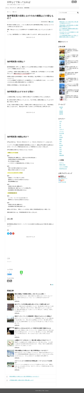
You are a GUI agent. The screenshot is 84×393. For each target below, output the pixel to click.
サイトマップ (13, 7)
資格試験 (61, 155)
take (52, 284)
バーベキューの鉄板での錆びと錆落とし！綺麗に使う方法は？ (71, 57)
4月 (60, 127)
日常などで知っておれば (18, 2)
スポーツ (61, 129)
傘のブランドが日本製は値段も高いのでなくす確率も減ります (32, 304)
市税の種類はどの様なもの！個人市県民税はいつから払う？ (31, 350)
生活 (60, 149)
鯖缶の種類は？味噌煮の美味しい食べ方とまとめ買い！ (30, 294)
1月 (60, 123)
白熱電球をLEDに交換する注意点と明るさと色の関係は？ (71, 97)
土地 (60, 135)
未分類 (51, 21)
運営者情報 (26, 7)
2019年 (61, 111)
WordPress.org (63, 168)
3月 (61, 108)
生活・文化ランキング (62, 178)
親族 (60, 153)
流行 (60, 147)
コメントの (63, 166)
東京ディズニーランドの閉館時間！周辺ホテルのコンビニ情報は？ (33, 316)
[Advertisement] (30, 46)
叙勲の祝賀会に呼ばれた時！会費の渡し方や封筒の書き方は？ (71, 51)
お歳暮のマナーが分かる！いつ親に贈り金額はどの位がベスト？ (33, 340)
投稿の (62, 164)
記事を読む (17, 301)
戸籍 (60, 141)
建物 (60, 139)
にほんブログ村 (62, 182)
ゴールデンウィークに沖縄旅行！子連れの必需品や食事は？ (71, 86)
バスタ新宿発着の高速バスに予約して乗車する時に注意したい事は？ (71, 80)
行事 (60, 151)
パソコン (61, 131)
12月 (60, 121)
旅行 (60, 143)
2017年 (61, 114)
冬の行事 (61, 133)
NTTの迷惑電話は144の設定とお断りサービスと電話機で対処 (72, 91)
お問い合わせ (20, 7)
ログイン (61, 162)
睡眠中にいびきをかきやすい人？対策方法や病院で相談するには (33, 328)
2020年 (61, 107)
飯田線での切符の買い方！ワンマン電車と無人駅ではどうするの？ (71, 68)
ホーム (7, 7)
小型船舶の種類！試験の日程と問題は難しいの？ (20, 380)
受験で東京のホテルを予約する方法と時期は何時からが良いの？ (71, 62)
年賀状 (61, 137)
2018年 (61, 112)
